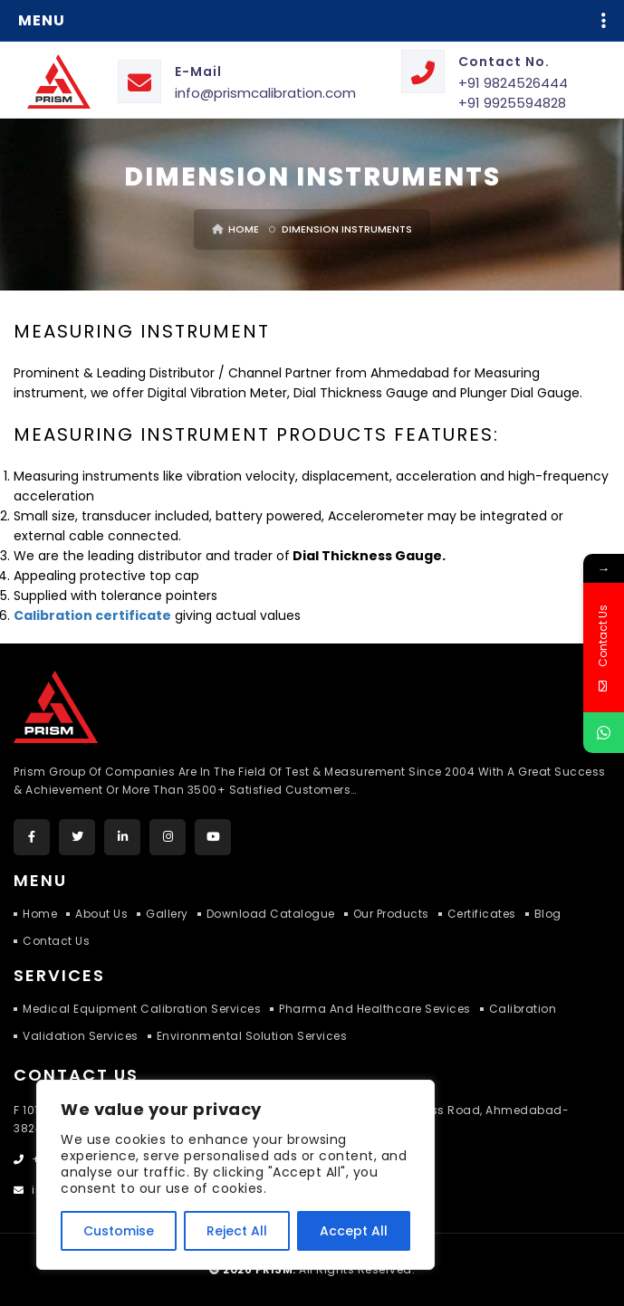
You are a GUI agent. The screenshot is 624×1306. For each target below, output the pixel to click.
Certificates (481, 913)
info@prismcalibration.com (265, 92)
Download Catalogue (270, 913)
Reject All (236, 1231)
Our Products (391, 913)
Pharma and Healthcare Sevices (375, 1008)
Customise (118, 1231)
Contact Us (56, 941)
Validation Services (81, 1036)
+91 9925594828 (512, 102)
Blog (548, 913)
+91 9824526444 (513, 82)
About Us (101, 913)
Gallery (167, 913)
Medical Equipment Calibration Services (142, 1008)
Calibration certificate (92, 615)
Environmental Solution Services (252, 1036)
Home (235, 229)
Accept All (354, 1231)
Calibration (523, 1008)
